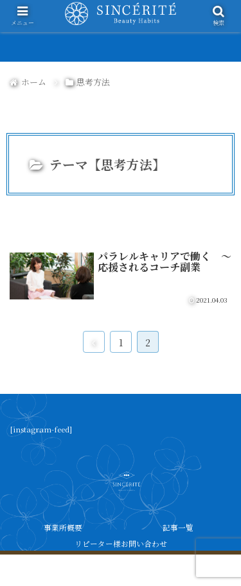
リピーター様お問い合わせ (121, 543)
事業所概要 (63, 527)
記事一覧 (178, 527)
